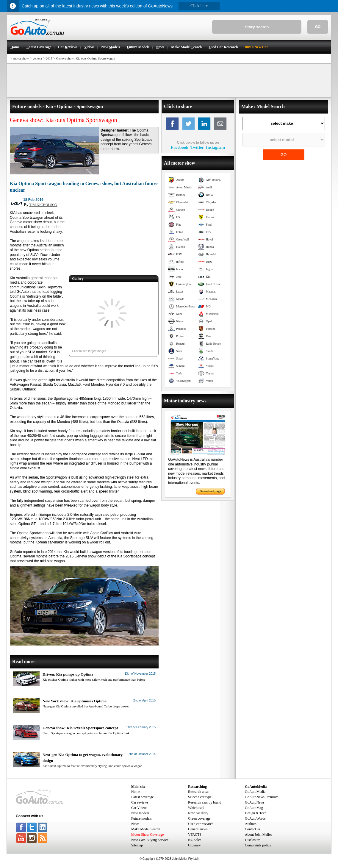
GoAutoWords (255, 818)
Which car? (196, 808)
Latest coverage (142, 797)
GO (318, 27)
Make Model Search (145, 829)
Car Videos (139, 808)
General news (198, 829)
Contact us (252, 829)
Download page (210, 491)
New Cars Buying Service (149, 840)
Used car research (200, 824)
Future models (141, 818)
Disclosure (252, 840)
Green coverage (199, 818)
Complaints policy (258, 845)
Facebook (179, 147)
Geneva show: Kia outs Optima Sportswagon (85, 58)
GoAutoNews (255, 802)
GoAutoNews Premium (261, 797)
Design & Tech (255, 813)
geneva (37, 58)
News (135, 824)
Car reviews (139, 802)
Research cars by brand (204, 802)
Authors (250, 824)
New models (140, 813)
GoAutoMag (254, 808)
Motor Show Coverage (147, 834)
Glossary (194, 845)
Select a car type (200, 797)
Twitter (197, 147)
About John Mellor (258, 834)
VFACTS (194, 834)
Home (135, 792)
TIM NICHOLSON (43, 205)
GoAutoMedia (255, 792)
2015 (49, 58)
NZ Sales (194, 840)
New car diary (198, 813)
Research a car (198, 792)
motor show (21, 58)
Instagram (215, 147)
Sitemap (137, 845)
